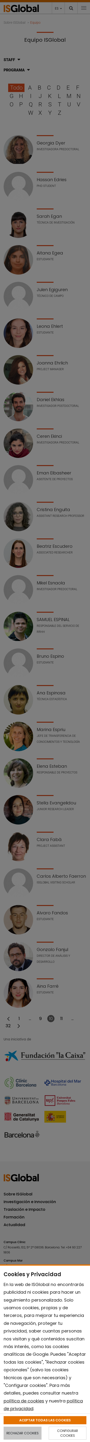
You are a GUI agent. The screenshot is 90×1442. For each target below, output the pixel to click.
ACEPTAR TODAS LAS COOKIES (45, 1420)
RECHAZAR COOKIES (22, 1433)
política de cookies (24, 1401)
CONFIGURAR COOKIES (67, 1433)
